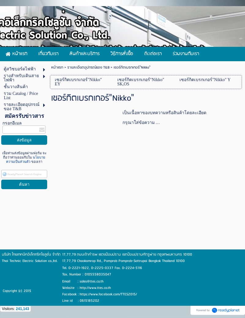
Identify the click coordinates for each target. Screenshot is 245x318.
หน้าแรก (57, 67)
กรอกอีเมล (12, 123)
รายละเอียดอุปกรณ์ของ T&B (88, 67)
